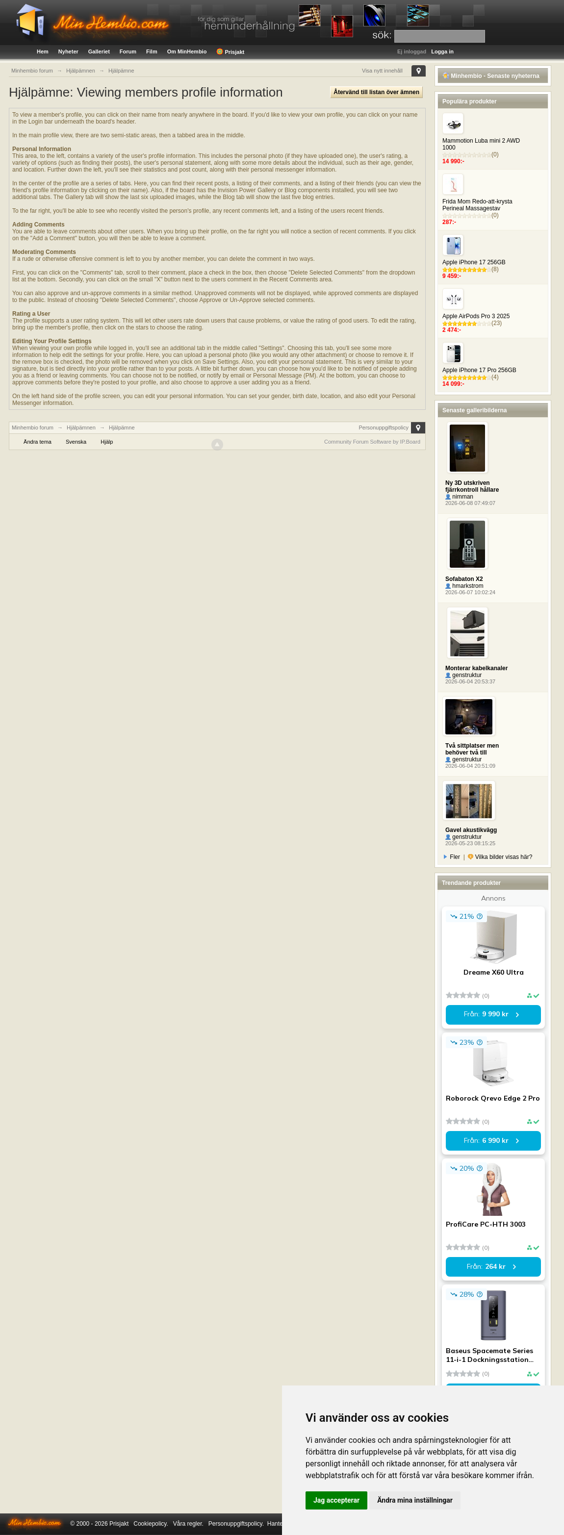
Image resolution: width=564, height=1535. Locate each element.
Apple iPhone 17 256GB (474, 262)
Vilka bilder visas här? (500, 857)
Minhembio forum (32, 427)
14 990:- (453, 161)
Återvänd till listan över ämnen (376, 92)
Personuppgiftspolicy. (236, 1523)
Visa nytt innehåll (382, 71)
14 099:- (453, 383)
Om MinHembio (187, 51)
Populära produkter (469, 101)
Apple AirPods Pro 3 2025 (476, 316)
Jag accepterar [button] (336, 1500)
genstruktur (463, 675)
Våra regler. (188, 1523)
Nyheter (68, 51)
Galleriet (99, 51)
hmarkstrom (464, 585)
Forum (128, 51)
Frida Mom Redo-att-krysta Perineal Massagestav (477, 205)
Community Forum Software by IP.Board (372, 442)
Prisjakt (230, 51)
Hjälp (107, 442)
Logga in (442, 51)
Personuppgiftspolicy (384, 427)
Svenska (76, 442)
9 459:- (451, 276)
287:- (449, 222)
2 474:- (451, 330)
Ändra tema (37, 442)
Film (151, 51)
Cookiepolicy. (150, 1523)
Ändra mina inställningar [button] (415, 1500)
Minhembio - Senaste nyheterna (490, 76)
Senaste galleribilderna (474, 410)
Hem (43, 51)
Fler (452, 857)
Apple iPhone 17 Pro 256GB (479, 370)
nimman (459, 496)
